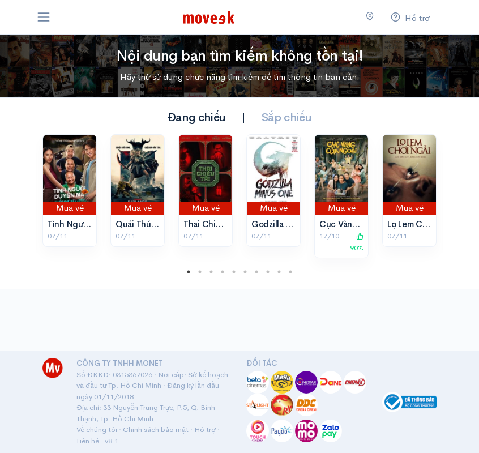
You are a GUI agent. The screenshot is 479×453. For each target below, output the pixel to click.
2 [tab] (200, 271)
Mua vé (70, 207)
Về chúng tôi (96, 429)
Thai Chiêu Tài (210, 224)
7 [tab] (256, 271)
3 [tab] (211, 271)
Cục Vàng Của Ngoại (360, 224)
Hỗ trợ (205, 429)
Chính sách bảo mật (156, 429)
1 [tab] (188, 271)
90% (356, 242)
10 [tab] (290, 271)
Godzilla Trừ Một (284, 224)
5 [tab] (234, 271)
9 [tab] (279, 271)
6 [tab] (245, 271)
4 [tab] (222, 271)
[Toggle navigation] (44, 17)
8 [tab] (267, 271)
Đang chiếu (197, 117)
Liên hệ (87, 441)
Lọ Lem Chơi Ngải (421, 224)
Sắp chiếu (286, 117)
